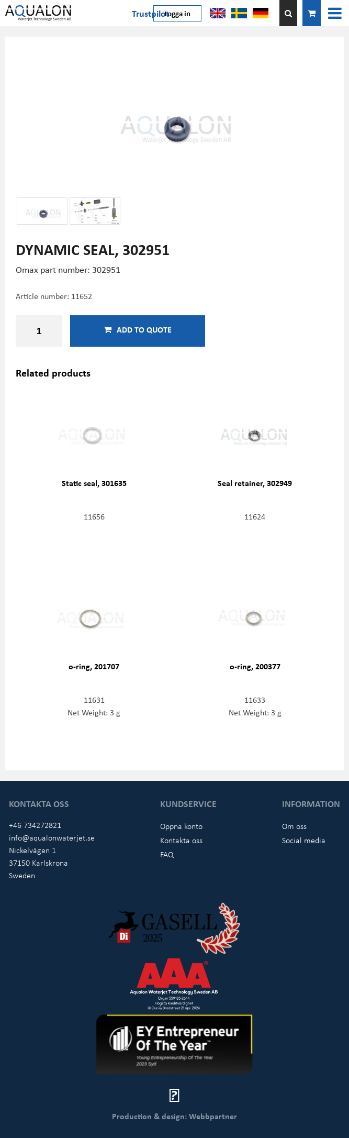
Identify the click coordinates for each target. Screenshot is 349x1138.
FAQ (167, 854)
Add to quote (138, 329)
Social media (303, 840)
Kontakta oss (181, 840)
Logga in (177, 13)
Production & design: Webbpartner (174, 1116)
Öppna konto (181, 826)
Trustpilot (150, 13)
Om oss (294, 826)
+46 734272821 (35, 825)
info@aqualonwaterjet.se (52, 837)
